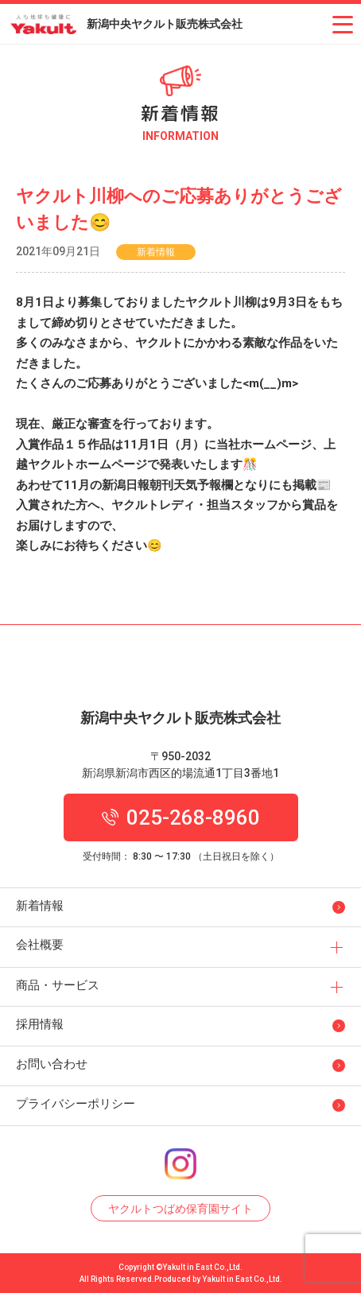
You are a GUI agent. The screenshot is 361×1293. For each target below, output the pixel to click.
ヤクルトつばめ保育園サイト (180, 1208)
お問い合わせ (51, 1064)
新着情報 (40, 906)
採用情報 (40, 1024)
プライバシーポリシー (75, 1104)
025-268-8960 (181, 817)
